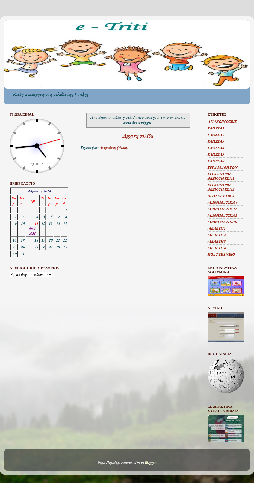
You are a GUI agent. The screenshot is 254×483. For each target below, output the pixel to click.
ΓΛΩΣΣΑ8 (216, 160)
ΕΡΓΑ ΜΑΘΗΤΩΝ (223, 167)
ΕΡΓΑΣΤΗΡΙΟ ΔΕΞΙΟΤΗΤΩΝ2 (221, 187)
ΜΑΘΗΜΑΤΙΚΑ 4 (223, 202)
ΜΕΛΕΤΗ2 (217, 234)
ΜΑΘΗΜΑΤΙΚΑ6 (222, 221)
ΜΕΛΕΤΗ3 (217, 241)
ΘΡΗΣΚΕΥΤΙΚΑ (221, 195)
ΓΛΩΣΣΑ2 (216, 134)
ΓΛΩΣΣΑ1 (216, 128)
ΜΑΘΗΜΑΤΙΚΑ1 (222, 208)
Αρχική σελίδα (138, 135)
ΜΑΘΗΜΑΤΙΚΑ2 (222, 215)
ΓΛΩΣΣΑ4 (216, 147)
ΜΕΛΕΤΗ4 (217, 247)
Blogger (150, 462)
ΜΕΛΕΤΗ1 (217, 228)
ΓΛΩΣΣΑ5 (216, 154)
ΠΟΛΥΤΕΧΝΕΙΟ (221, 254)
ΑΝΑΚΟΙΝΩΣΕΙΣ (222, 121)
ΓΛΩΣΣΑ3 (216, 141)
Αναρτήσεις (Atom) (113, 147)
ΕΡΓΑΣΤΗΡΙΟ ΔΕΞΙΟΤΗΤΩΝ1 (221, 175)
